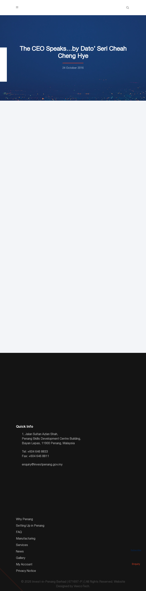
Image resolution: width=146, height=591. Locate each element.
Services (22, 545)
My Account (24, 564)
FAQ (19, 532)
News (20, 551)
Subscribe (136, 545)
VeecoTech (81, 586)
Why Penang (24, 519)
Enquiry (136, 559)
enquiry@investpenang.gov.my (42, 464)
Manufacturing (25, 538)
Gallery (20, 558)
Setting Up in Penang (30, 526)
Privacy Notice (26, 571)
